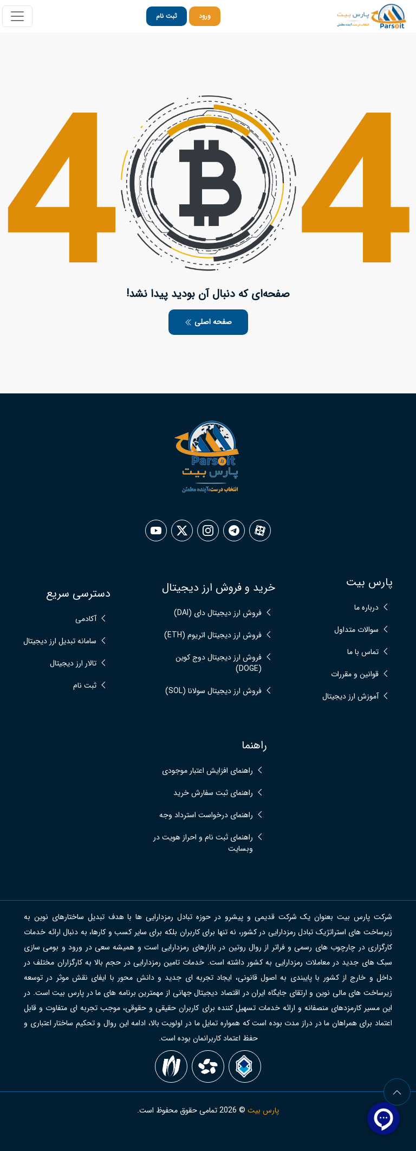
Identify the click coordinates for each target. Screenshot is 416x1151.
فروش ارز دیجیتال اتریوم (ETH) (213, 635)
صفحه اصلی (208, 322)
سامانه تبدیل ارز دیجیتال (59, 641)
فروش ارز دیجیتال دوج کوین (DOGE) (219, 663)
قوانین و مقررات (355, 674)
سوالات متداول (356, 630)
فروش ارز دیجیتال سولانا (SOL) (213, 691)
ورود (205, 16)
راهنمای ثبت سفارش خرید (213, 793)
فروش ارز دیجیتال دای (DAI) (218, 613)
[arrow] (397, 1091)
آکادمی (85, 619)
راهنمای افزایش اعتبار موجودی (207, 771)
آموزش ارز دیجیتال (350, 696)
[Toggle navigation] (17, 16)
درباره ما (366, 607)
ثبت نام (166, 16)
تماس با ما (363, 652)
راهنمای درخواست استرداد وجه (206, 815)
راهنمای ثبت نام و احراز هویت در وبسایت (203, 843)
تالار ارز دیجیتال (73, 663)
